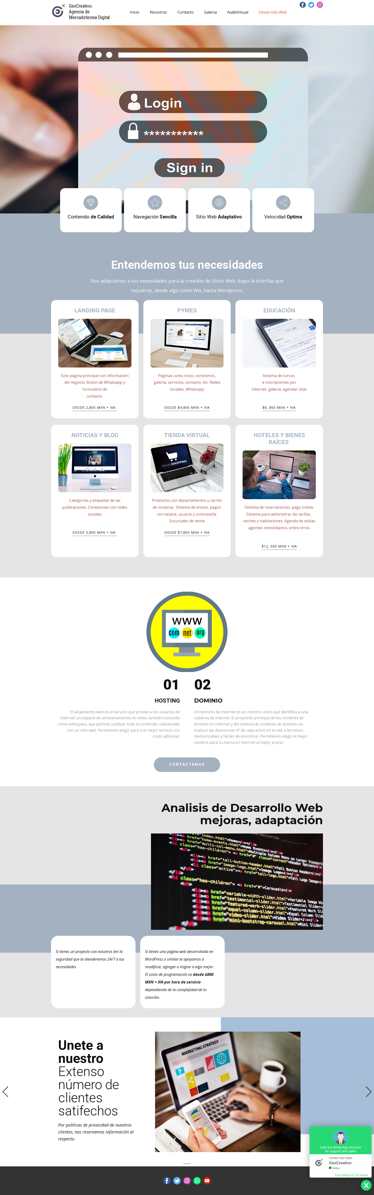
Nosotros (158, 12)
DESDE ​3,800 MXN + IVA (95, 532)
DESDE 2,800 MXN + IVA (95, 407)
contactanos (187, 764)
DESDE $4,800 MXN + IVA (187, 407)
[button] (5, 1091)
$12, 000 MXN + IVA (279, 546)
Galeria (210, 12)
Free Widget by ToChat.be (351, 1175)
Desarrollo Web (273, 12)
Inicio (134, 12)
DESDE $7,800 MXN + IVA (187, 532)
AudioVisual (237, 12)
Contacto (185, 12)
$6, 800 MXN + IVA (279, 407)
